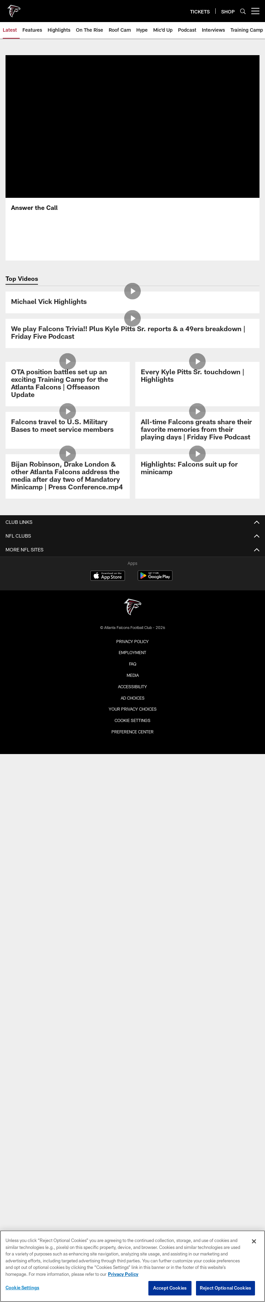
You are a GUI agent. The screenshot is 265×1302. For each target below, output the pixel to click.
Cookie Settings (132, 720)
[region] (132, 1266)
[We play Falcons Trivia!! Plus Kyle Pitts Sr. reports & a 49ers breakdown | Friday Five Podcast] (132, 333)
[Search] (243, 11)
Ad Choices (133, 697)
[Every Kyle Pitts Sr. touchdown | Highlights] (197, 376)
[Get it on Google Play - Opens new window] (155, 579)
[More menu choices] (255, 11)
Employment (132, 652)
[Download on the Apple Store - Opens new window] (107, 576)
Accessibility (132, 686)
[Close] (254, 1241)
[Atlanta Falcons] (132, 608)
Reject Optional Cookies (225, 1288)
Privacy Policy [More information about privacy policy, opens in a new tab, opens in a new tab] (123, 1274)
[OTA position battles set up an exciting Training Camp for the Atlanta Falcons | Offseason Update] (68, 384)
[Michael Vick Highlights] (132, 302)
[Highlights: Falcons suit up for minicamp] (197, 469)
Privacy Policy (132, 641)
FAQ (132, 663)
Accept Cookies (170, 1288)
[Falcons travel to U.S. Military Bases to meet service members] (68, 426)
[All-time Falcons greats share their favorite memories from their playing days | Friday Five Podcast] (197, 430)
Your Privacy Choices (133, 708)
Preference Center (132, 731)
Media (133, 675)
